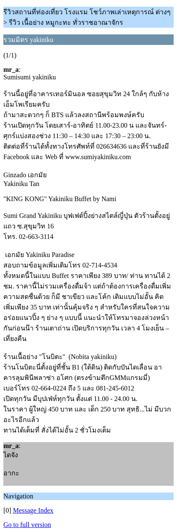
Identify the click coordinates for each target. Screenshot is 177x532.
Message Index (33, 510)
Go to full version (27, 524)
